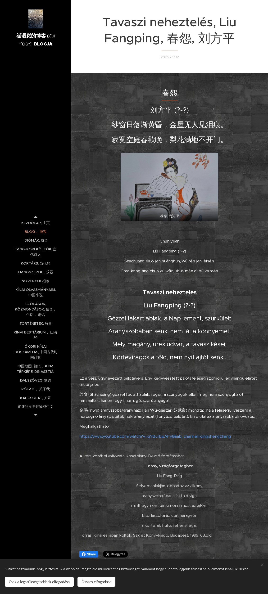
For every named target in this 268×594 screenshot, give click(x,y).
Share (89, 554)
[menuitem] (35, 222)
